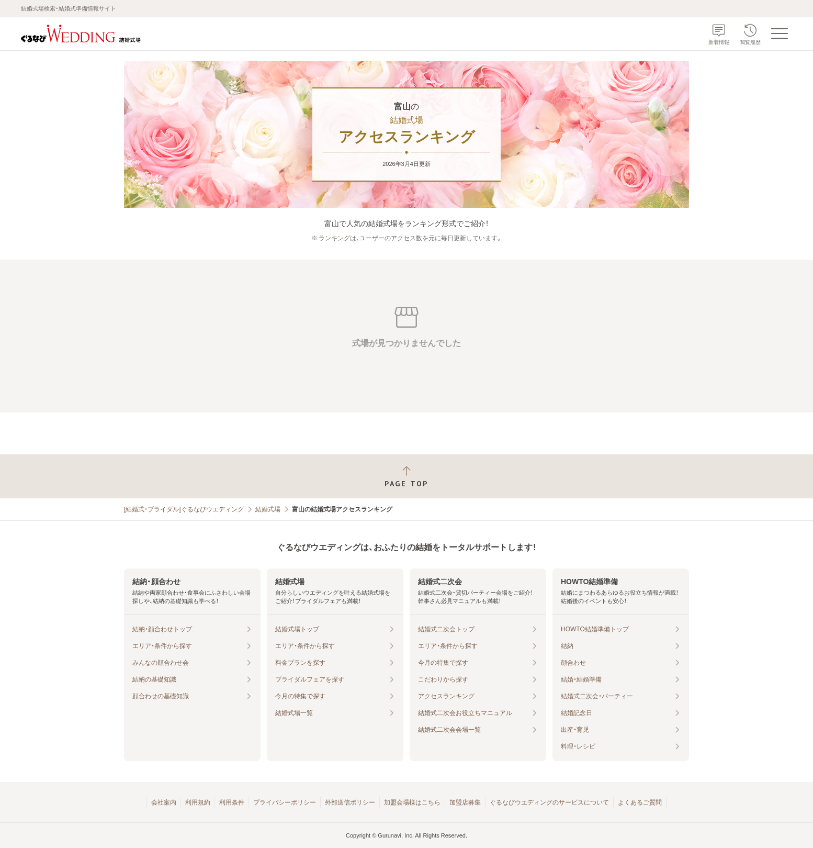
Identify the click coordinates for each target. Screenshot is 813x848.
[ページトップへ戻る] (406, 476)
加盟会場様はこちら (412, 802)
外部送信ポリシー (350, 802)
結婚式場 (267, 509)
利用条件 (231, 802)
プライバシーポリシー (284, 802)
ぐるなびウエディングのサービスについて (549, 802)
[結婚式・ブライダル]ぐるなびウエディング (184, 509)
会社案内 (163, 802)
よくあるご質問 (640, 802)
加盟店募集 (465, 802)
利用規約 (197, 802)
